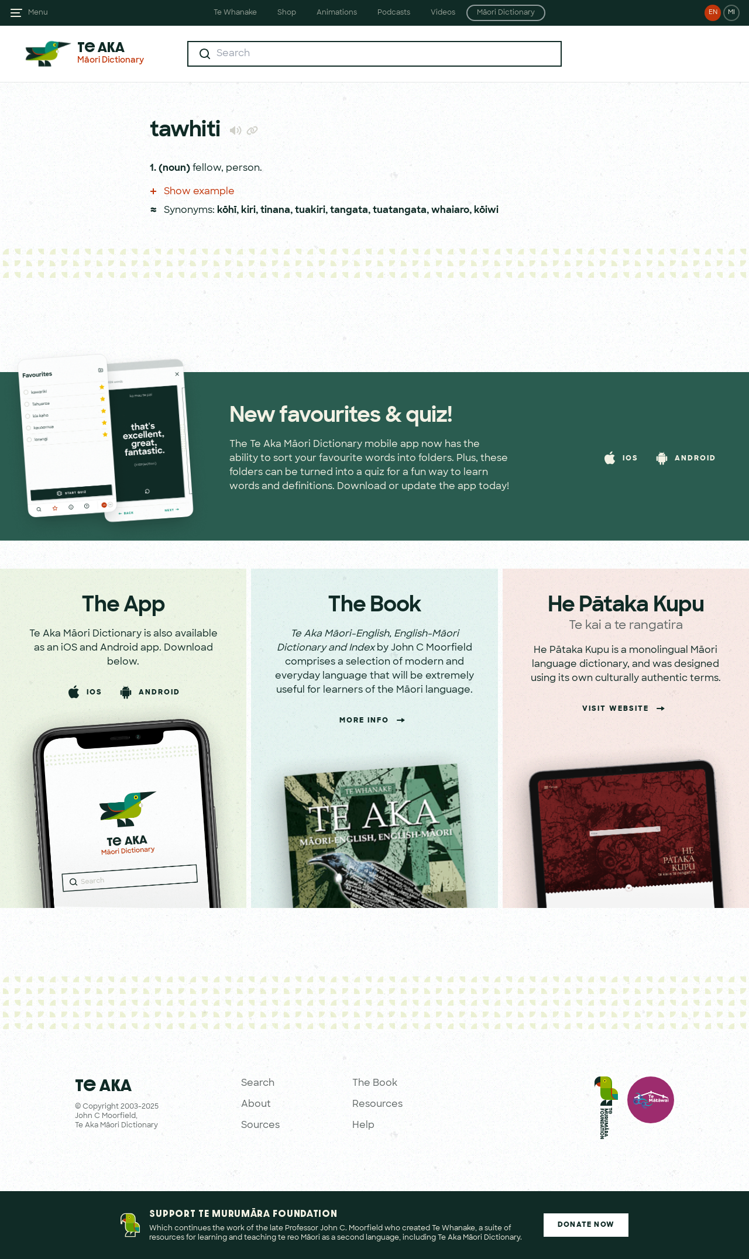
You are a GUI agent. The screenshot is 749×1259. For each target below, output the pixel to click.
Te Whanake (235, 12)
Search (257, 1083)
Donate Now (586, 1225)
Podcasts (393, 12)
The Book (374, 1083)
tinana (275, 210)
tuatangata (400, 210)
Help (363, 1125)
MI (731, 12)
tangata (349, 210)
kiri (248, 210)
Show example (192, 192)
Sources (260, 1125)
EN (713, 12)
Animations (337, 12)
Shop (286, 12)
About (256, 1104)
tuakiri (310, 210)
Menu (38, 12)
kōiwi (486, 210)
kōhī (226, 210)
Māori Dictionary (506, 12)
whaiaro (450, 210)
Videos (443, 12)
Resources (377, 1104)
